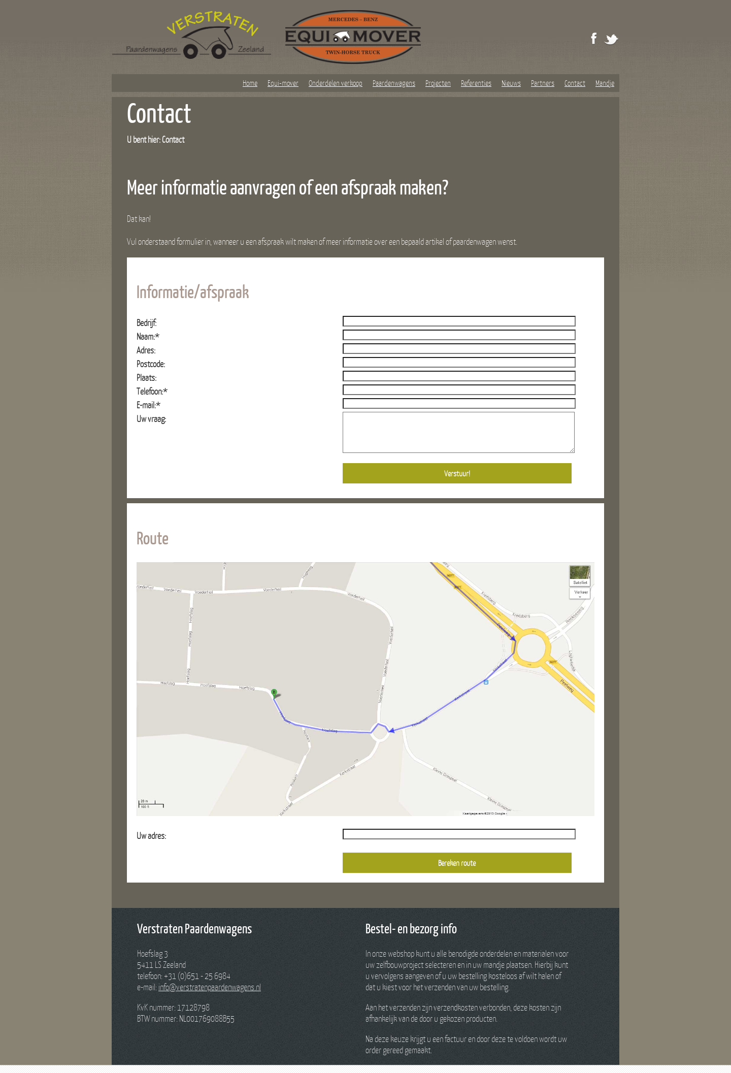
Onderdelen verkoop (335, 82)
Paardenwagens (394, 82)
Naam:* (148, 336)
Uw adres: (151, 843)
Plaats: (146, 377)
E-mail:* (148, 405)
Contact (574, 82)
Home (250, 82)
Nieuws (511, 82)
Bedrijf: (146, 322)
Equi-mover (283, 82)
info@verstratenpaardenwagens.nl (209, 994)
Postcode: (151, 364)
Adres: (146, 350)
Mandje (604, 82)
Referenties (476, 82)
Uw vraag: (151, 418)
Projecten (438, 82)
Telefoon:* (152, 391)
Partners (542, 82)
